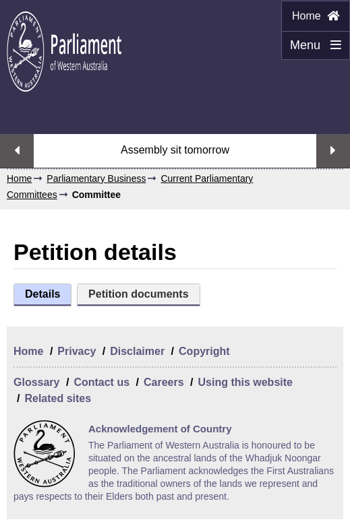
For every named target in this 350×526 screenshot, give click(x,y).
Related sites (57, 398)
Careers (164, 382)
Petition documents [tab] (138, 294)
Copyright (204, 351)
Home (315, 16)
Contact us (101, 382)
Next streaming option (333, 151)
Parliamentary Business (96, 178)
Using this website (245, 382)
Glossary (36, 382)
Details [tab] (42, 294)
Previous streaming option (17, 151)
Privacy (76, 351)
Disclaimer (137, 351)
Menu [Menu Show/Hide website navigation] (311, 49)
